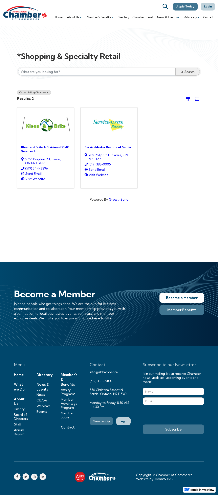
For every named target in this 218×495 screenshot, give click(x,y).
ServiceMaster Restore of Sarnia (108, 147)
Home (59, 17)
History (19, 409)
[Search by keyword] (97, 72)
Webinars (43, 406)
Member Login (67, 415)
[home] (25, 13)
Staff (17, 424)
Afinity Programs (68, 392)
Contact (208, 17)
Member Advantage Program (69, 403)
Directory (123, 17)
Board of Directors (21, 417)
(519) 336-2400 (101, 381)
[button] (74, 17)
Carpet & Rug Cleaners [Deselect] (33, 92)
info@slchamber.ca (104, 372)
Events (42, 412)
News (41, 395)
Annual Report (19, 432)
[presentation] (173, 415)
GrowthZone (118, 199)
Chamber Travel (142, 17)
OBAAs (42, 400)
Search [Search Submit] (188, 72)
